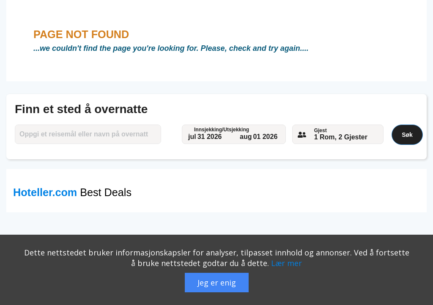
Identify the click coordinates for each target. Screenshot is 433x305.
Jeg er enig (216, 282)
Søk (407, 134)
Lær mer (286, 263)
